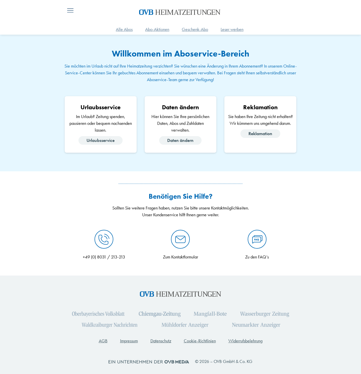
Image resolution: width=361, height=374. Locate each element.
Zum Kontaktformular (180, 257)
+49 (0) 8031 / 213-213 (104, 257)
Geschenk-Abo (195, 29)
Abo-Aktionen (157, 29)
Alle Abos (124, 29)
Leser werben (232, 29)
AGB (103, 341)
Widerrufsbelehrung (245, 341)
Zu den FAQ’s (257, 257)
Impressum (129, 341)
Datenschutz (160, 341)
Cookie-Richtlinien (200, 341)
